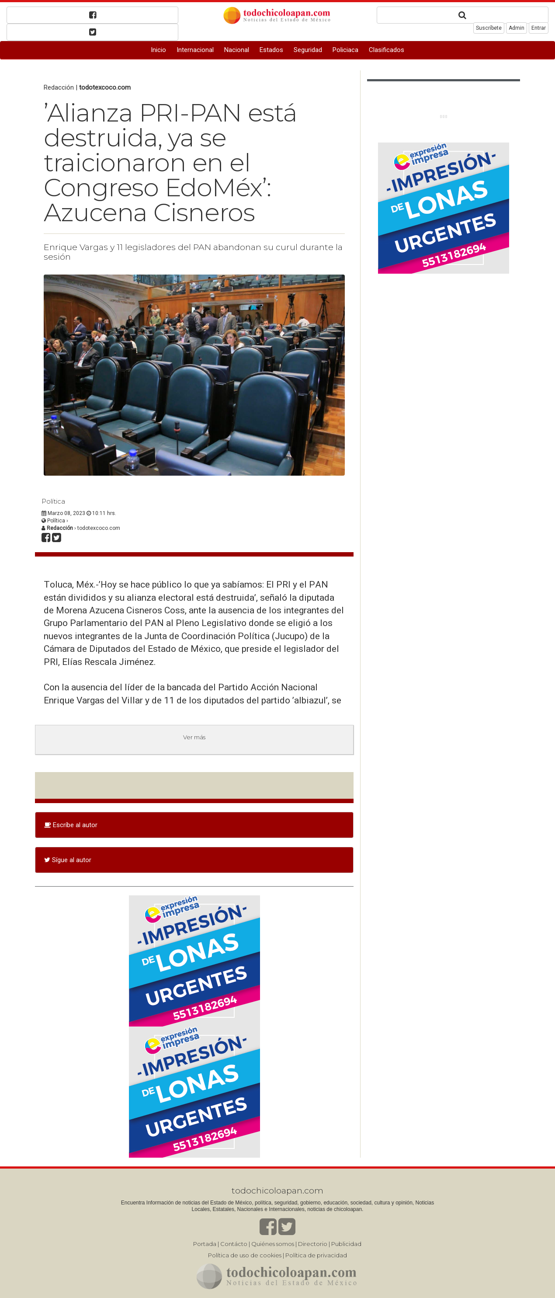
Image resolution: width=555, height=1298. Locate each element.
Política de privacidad (316, 1255)
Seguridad (308, 50)
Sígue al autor (67, 860)
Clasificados (386, 50)
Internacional (195, 50)
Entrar (538, 28)
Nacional (236, 50)
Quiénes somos (272, 1243)
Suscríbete (489, 28)
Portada (204, 1243)
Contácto (233, 1243)
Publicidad (346, 1243)
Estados (271, 50)
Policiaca (345, 50)
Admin (516, 28)
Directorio (312, 1243)
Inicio (158, 50)
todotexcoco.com (105, 87)
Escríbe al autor (70, 825)
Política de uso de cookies (244, 1255)
